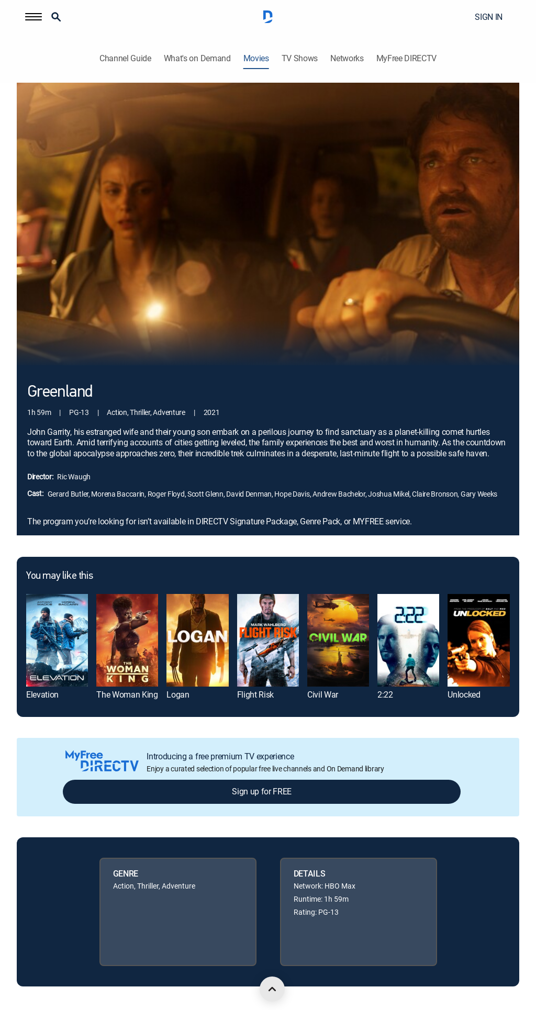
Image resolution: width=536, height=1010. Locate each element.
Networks (346, 58)
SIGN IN (488, 17)
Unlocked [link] (464, 694)
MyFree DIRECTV (406, 58)
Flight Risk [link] (255, 694)
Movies (256, 58)
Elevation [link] (42, 694)
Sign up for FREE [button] (262, 791)
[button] (33, 16)
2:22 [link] (385, 694)
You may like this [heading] (59, 576)
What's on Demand (197, 58)
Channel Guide (125, 58)
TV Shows (300, 58)
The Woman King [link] (127, 694)
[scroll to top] (272, 989)
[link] (57, 640)
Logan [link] (177, 694)
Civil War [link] (322, 694)
